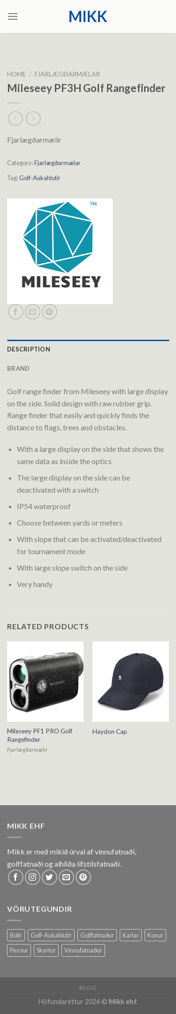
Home (16, 74)
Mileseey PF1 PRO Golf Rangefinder (39, 735)
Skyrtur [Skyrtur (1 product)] (46, 950)
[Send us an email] (66, 877)
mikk (88, 16)
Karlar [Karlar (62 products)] (130, 935)
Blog (87, 987)
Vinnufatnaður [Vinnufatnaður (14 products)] (83, 950)
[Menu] (12, 16)
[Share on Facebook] (15, 312)
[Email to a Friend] (32, 312)
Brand (18, 368)
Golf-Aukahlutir (40, 178)
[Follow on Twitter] (49, 877)
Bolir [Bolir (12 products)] (16, 935)
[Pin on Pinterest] (49, 312)
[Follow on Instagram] (32, 877)
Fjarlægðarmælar (67, 74)
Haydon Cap (109, 731)
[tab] (88, 349)
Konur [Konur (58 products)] (155, 935)
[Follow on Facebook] (15, 877)
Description (28, 349)
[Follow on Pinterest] (83, 877)
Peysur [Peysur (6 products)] (19, 950)
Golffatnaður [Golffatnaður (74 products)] (97, 935)
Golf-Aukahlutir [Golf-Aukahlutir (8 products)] (51, 935)
